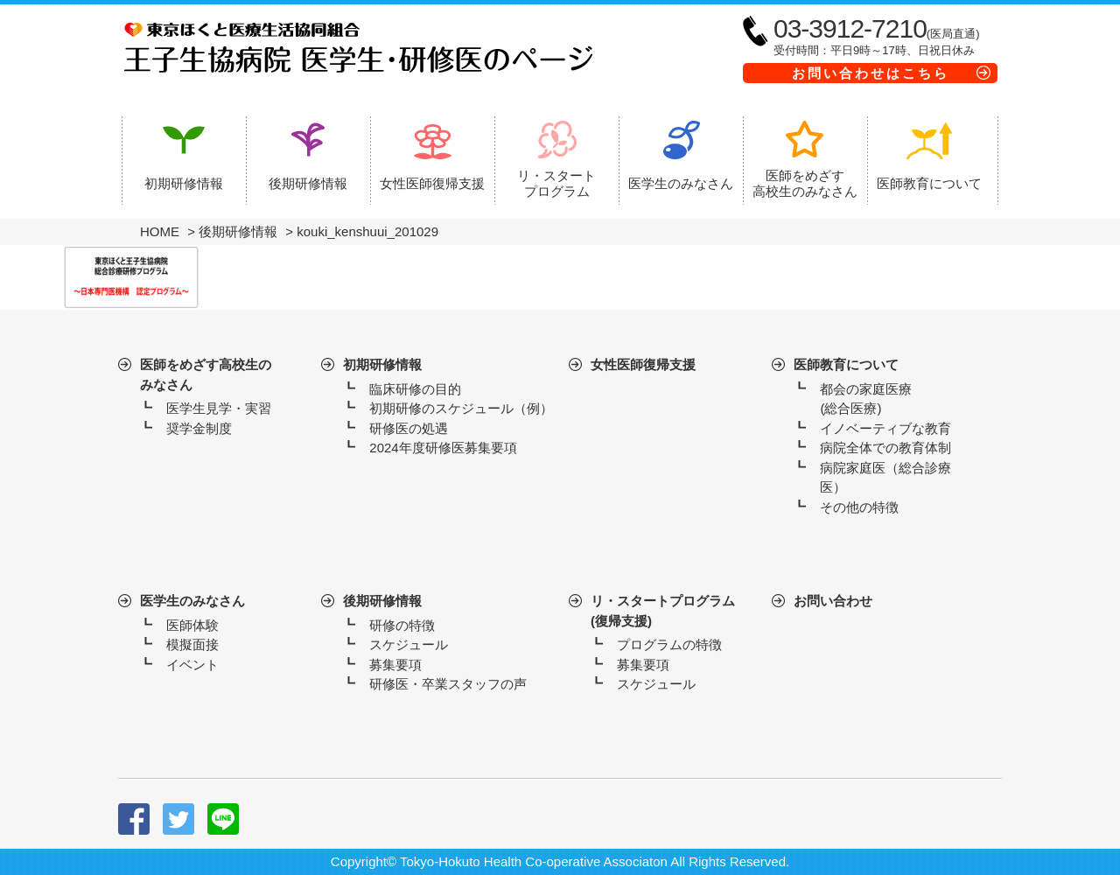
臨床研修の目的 (415, 389)
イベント (192, 664)
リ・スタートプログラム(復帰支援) (663, 610)
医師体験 (192, 625)
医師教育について (846, 364)
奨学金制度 (199, 428)
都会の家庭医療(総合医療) (866, 399)
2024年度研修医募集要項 (442, 447)
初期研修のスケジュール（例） (461, 408)
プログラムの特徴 (669, 644)
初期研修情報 (382, 364)
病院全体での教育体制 (885, 447)
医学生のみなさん (192, 600)
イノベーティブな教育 (885, 428)
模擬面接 (192, 644)
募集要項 (395, 664)
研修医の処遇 (408, 428)
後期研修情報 (382, 600)
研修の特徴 (402, 625)
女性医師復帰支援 (643, 364)
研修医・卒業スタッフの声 (448, 683)
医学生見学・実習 (218, 408)
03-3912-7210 (850, 28)
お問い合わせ (833, 600)
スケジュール (408, 644)
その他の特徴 (859, 507)
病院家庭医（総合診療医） (885, 477)
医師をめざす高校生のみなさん (205, 374)
